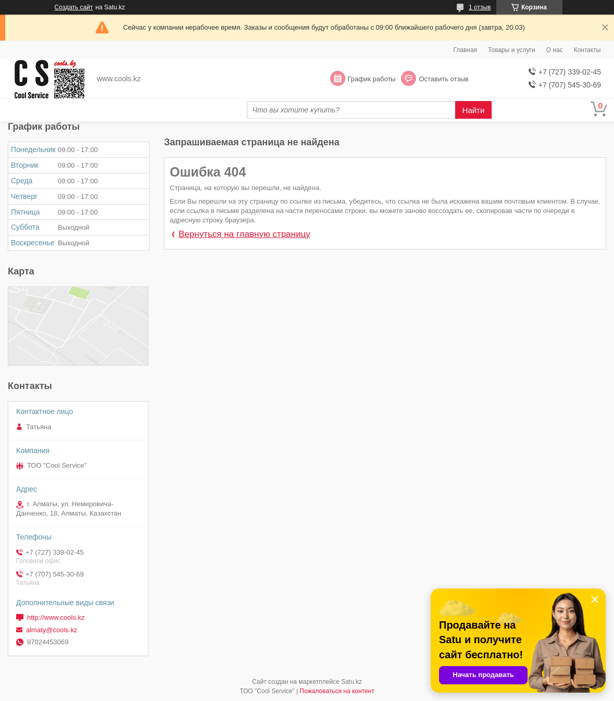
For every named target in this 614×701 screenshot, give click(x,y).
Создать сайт (74, 7)
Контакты (587, 50)
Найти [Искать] (473, 110)
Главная (465, 50)
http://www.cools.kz (56, 617)
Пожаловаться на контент (336, 691)
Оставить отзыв (443, 79)
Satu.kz (351, 681)
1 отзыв (480, 7)
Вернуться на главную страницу (244, 234)
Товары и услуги (511, 50)
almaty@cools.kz (51, 630)
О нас (554, 50)
